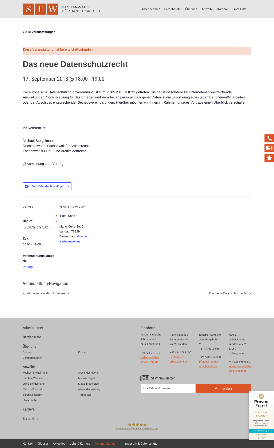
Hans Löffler (30, 400)
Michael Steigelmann (39, 141)
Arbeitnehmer (150, 9)
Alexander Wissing (89, 389)
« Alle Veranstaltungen (39, 32)
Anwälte (207, 9)
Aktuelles (59, 443)
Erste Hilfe (239, 9)
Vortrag (28, 267)
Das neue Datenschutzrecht (228, 293)
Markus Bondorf (32, 389)
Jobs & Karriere (80, 443)
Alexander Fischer (88, 372)
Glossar (43, 443)
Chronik (27, 352)
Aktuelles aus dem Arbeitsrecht (47, 293)
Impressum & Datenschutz (139, 443)
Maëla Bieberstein (89, 383)
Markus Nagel (86, 378)
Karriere (222, 9)
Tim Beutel (84, 394)
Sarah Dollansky (32, 394)
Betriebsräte (172, 9)
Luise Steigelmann (34, 383)
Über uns (191, 9)
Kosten (82, 352)
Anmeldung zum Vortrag (45, 164)
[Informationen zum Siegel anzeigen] (261, 433)
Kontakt (28, 443)
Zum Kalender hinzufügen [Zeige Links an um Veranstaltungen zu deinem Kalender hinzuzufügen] (48, 186)
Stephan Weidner (33, 378)
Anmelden (223, 389)
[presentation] (169, 405)
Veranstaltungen (32, 357)
